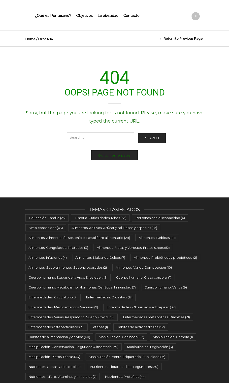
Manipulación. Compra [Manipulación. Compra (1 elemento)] (173, 337)
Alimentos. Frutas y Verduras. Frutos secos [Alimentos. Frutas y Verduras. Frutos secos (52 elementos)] (133, 248)
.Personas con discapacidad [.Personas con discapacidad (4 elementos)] (160, 218)
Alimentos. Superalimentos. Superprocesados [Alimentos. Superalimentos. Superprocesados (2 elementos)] (68, 267)
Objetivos (84, 15)
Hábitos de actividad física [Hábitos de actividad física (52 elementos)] (141, 327)
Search (152, 138)
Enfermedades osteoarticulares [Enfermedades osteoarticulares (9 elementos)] (56, 327)
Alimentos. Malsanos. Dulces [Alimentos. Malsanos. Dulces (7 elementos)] (100, 257)
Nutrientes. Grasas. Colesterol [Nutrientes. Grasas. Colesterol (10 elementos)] (55, 367)
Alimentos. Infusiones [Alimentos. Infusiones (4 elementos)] (48, 257)
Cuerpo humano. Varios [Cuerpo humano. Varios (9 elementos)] (165, 287)
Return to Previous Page (183, 38)
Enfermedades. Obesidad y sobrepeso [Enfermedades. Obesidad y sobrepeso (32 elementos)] (141, 307)
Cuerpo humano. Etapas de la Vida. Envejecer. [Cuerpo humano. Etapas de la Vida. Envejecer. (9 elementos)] (68, 277)
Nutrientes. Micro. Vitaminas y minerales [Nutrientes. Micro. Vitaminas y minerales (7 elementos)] (63, 377)
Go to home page (114, 155)
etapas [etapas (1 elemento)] (100, 327)
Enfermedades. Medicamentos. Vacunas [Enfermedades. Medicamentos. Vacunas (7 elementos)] (63, 307)
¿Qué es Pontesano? (53, 15)
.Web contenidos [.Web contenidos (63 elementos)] (46, 228)
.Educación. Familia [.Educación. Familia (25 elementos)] (47, 218)
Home (30, 39)
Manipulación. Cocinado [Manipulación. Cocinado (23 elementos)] (121, 337)
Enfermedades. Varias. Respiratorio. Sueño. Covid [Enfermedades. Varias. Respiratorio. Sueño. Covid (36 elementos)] (71, 317)
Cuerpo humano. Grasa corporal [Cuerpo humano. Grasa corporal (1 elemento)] (143, 277)
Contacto (131, 15)
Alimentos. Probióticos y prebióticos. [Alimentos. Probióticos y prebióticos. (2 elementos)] (165, 257)
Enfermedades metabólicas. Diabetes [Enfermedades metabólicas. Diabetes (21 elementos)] (156, 317)
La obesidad (108, 15)
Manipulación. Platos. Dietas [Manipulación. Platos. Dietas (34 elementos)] (54, 357)
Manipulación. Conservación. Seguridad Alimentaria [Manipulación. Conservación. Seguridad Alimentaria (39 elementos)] (73, 347)
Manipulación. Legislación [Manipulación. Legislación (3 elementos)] (150, 347)
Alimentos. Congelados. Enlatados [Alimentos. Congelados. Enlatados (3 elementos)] (58, 248)
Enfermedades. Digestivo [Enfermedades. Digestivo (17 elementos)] (109, 297)
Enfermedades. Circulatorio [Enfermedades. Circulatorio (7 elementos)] (53, 297)
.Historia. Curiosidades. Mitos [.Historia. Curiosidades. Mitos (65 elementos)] (100, 218)
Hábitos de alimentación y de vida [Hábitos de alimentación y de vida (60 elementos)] (59, 337)
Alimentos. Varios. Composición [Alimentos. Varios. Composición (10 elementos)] (144, 267)
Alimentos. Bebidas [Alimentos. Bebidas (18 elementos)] (157, 238)
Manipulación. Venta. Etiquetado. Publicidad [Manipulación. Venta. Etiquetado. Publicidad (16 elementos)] (127, 357)
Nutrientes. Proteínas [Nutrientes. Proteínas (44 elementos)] (125, 377)
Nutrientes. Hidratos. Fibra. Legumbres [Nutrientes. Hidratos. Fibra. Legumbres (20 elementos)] (124, 367)
